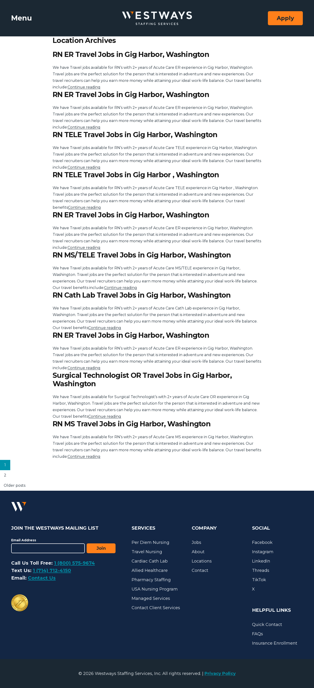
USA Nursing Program (155, 589)
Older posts (14, 485)
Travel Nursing (147, 551)
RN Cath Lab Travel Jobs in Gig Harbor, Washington (142, 295)
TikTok (259, 579)
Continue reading (84, 87)
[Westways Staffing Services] (157, 18)
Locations (202, 561)
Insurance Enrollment (274, 643)
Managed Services (151, 598)
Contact (200, 570)
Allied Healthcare (150, 570)
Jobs (196, 542)
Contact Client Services (156, 607)
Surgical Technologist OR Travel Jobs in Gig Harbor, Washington (142, 379)
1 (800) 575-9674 (74, 563)
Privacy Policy (220, 673)
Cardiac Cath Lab (150, 561)
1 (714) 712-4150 (52, 570)
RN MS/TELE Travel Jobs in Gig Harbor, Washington (142, 255)
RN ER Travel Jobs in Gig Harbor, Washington (131, 54)
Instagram (262, 551)
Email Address (23, 540)
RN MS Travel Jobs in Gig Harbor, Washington (132, 424)
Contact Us (42, 578)
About (198, 551)
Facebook (262, 542)
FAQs (257, 633)
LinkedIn (261, 561)
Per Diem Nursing (150, 542)
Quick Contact (267, 624)
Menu (21, 18)
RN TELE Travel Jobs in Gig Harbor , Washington (136, 174)
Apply (285, 18)
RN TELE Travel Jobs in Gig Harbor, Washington (135, 134)
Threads (260, 570)
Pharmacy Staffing (151, 579)
